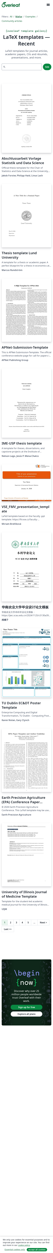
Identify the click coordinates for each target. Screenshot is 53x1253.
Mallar (18, 16)
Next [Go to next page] (43, 922)
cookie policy (24, 1245)
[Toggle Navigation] (48, 5)
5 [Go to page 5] (28, 922)
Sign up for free (26, 1007)
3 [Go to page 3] (16, 922)
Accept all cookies (36, 1249)
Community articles (12, 21)
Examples (30, 16)
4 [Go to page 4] (22, 922)
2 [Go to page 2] (10, 922)
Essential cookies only (15, 1249)
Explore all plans (27, 1014)
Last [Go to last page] (8, 929)
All (11, 16)
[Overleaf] (11, 4)
